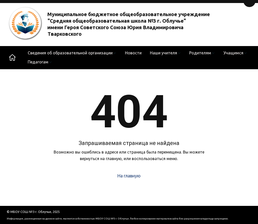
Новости (133, 53)
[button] (72, 53)
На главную (129, 175)
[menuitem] (72, 53)
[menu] (137, 58)
